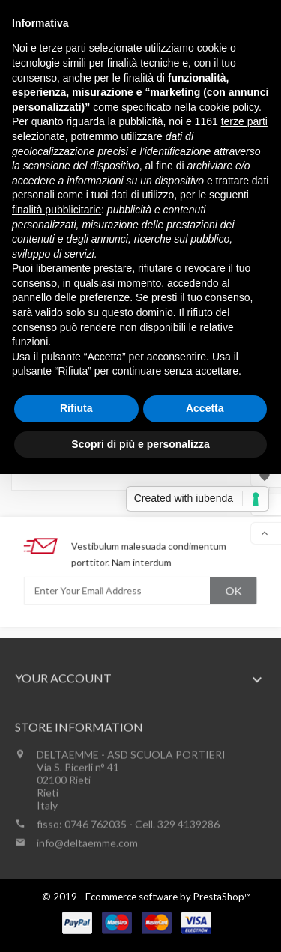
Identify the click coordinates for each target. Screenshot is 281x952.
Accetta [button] (205, 408)
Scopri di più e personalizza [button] (140, 444)
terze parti (244, 121)
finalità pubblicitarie (56, 210)
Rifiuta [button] (76, 408)
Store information (79, 772)
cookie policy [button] (229, 107)
